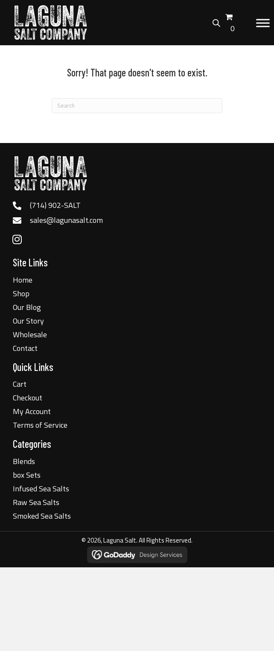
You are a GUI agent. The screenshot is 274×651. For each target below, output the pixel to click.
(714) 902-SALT (55, 205)
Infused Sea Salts (41, 488)
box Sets (27, 475)
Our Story (28, 320)
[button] (17, 239)
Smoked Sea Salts (42, 516)
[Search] (137, 105)
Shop (21, 293)
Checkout (27, 397)
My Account (32, 411)
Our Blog (27, 307)
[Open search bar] (216, 22)
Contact (25, 348)
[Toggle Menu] (263, 23)
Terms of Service (40, 425)
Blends (24, 461)
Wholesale (30, 334)
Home (22, 279)
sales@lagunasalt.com (66, 220)
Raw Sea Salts (36, 502)
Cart (19, 384)
